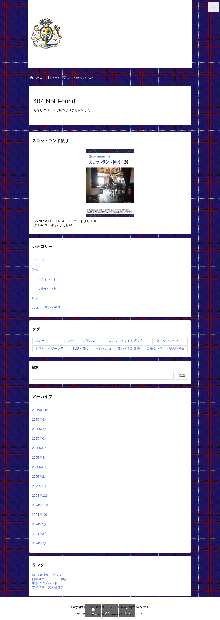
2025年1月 (39, 486)
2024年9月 (39, 524)
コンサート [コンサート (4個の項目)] (43, 341)
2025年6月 (39, 438)
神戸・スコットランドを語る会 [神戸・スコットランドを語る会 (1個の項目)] (117, 348)
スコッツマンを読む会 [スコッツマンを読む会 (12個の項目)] (79, 341)
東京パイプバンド (44, 583)
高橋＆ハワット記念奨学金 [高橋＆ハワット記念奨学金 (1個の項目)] (166, 348)
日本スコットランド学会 (49, 579)
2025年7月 (39, 429)
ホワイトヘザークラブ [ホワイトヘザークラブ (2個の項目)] (51, 348)
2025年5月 (39, 448)
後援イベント (46, 288)
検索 (35, 367)
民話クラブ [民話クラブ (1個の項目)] (81, 348)
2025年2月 (39, 476)
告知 (35, 269)
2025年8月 (39, 419)
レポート (38, 298)
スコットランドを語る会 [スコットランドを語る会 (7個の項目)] (125, 341)
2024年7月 (39, 543)
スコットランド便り (46, 307)
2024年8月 (39, 533)
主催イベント (46, 279)
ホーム (38, 77)
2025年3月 (39, 467)
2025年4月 (39, 457)
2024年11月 (40, 505)
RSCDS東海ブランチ (47, 575)
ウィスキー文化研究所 (48, 587)
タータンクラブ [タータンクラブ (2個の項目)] (167, 341)
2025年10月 (40, 410)
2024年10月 (40, 514)
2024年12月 (40, 495)
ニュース (38, 260)
